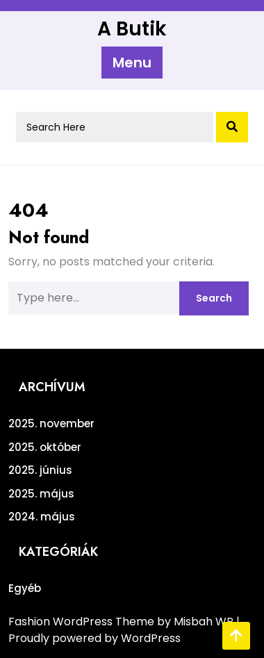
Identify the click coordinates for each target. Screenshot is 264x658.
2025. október (44, 447)
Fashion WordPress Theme (82, 622)
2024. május (41, 516)
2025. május (41, 493)
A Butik (132, 28)
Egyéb (24, 588)
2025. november (51, 423)
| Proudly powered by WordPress (124, 630)
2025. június (40, 470)
